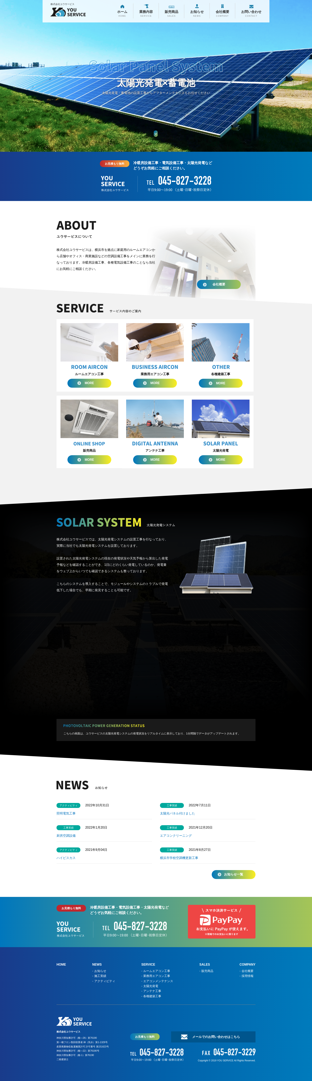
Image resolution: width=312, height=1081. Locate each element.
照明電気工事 (66, 813)
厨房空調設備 (68, 836)
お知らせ (100, 971)
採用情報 (247, 976)
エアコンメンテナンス (158, 980)
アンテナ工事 (152, 990)
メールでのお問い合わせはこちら (216, 1036)
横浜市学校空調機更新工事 (179, 858)
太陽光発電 (150, 985)
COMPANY (247, 964)
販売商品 (207, 971)
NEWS (97, 964)
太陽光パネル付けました (177, 813)
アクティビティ (104, 980)
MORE (89, 383)
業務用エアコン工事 (156, 976)
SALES (204, 964)
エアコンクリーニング (176, 836)
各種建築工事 (152, 995)
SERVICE (148, 964)
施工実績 (100, 976)
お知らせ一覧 (233, 874)
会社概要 (217, 283)
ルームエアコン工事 (156, 971)
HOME (61, 964)
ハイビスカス (66, 858)
